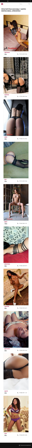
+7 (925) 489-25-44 (23, 96)
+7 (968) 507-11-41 (23, 392)
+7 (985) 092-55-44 (23, 350)
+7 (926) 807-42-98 (23, 435)
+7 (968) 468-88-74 (23, 265)
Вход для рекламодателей (26, 445)
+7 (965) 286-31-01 (23, 223)
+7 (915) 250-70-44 (23, 54)
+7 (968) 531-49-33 (23, 138)
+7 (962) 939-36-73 (23, 308)
